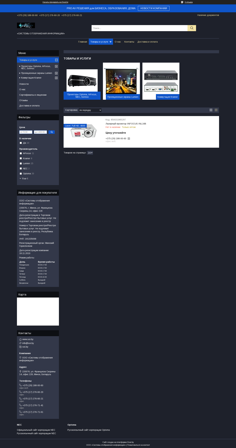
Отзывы (23, 100)
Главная (82, 41)
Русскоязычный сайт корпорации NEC (36, 433)
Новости (24, 84)
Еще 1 (25, 178)
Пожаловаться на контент (138, 445)
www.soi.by (27, 339)
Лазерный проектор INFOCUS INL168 (126, 123)
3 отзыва (189, 2)
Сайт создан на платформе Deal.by (118, 442)
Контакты (129, 41)
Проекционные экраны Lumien (122, 97)
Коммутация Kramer (167, 97)
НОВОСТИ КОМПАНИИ (153, 8)
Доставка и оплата (147, 41)
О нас (118, 41)
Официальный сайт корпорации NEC (36, 430)
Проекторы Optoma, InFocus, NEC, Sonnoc (82, 95)
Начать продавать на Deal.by (55, 2)
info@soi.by (28, 343)
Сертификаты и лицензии (32, 94)
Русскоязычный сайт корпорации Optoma (88, 430)
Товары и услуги (99, 41)
